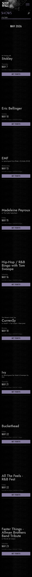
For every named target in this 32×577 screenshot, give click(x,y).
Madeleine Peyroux (16, 210)
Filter (5, 17)
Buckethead (10, 425)
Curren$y (9, 320)
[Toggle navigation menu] (27, 4)
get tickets (16, 74)
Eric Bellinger (12, 108)
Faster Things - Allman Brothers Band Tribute (14, 532)
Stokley (7, 58)
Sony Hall (5, 4)
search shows (29, 13)
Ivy (4, 372)
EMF (5, 158)
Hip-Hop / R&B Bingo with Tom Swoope (13, 265)
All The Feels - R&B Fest (12, 477)
